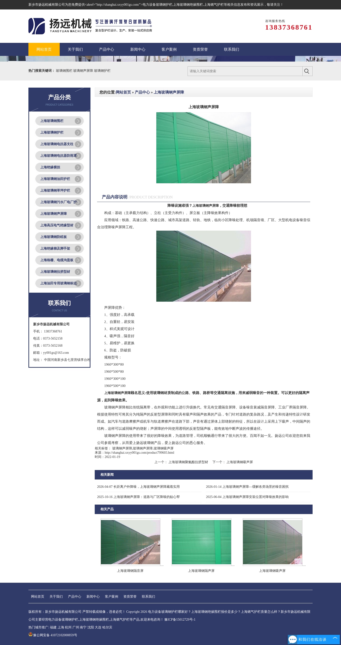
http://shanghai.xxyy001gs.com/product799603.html (139, 452)
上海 (61, 627)
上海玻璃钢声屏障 (53, 213)
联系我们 (148, 596)
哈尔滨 (107, 627)
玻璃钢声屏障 (83, 70)
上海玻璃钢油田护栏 (55, 179)
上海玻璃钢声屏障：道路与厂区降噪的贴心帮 (138, 497)
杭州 (68, 627)
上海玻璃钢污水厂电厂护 (58, 202)
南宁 (83, 627)
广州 (75, 627)
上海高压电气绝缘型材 (56, 225)
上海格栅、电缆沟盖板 (56, 260)
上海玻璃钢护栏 (51, 132)
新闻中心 (93, 596)
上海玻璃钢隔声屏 (201, 571)
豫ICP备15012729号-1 (179, 619)
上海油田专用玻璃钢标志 (58, 283)
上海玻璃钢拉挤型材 (55, 271)
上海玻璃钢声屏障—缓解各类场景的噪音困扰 (247, 486)
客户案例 (111, 596)
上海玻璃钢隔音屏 (130, 571)
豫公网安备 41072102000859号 (52, 635)
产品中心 (142, 92)
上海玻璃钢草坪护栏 (55, 190)
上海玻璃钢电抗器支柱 (56, 144)
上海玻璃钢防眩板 (53, 237)
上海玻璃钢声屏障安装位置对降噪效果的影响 (247, 497)
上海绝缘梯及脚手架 (55, 248)
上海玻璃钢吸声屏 (239, 462)
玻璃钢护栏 (102, 70)
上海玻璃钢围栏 (51, 121)
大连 (98, 627)
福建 (53, 627)
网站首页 (123, 92)
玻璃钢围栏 (64, 70)
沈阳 (90, 627)
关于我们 (56, 596)
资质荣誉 (130, 596)
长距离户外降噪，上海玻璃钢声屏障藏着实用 (138, 486)
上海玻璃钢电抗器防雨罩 (58, 155)
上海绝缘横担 (50, 167)
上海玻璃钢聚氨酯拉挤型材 (188, 462)
